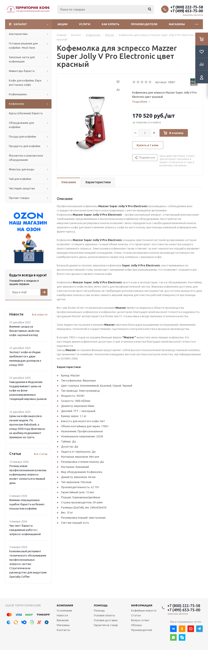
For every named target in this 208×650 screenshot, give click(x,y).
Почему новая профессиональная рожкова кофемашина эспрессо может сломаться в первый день (27, 474)
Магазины (177, 24)
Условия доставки (106, 620)
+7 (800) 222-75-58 (186, 7)
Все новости (39, 314)
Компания (65, 605)
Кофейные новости (143, 610)
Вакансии (63, 620)
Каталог (20, 24)
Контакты (63, 629)
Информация (141, 605)
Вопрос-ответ (140, 620)
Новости (62, 615)
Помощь (101, 605)
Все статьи (40, 454)
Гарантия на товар (106, 625)
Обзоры (136, 625)
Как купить (110, 24)
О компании (64, 610)
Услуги (84, 24)
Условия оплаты (104, 615)
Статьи (136, 615)
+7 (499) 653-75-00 (186, 11)
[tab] (141, 101)
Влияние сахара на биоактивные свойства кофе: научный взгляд (24, 330)
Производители (144, 24)
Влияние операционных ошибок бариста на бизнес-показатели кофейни (27, 504)
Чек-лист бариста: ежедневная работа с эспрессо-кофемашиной (25, 530)
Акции (62, 24)
